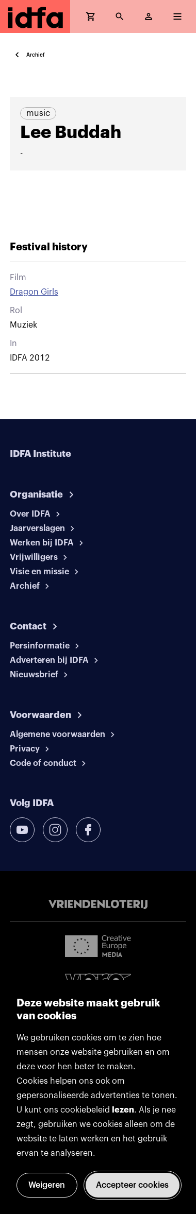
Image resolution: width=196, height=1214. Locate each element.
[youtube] (22, 829)
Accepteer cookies (132, 1185)
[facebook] (88, 829)
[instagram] (55, 829)
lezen (123, 1110)
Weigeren (46, 1185)
